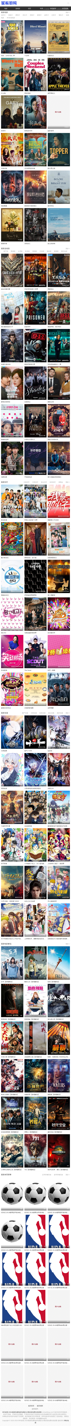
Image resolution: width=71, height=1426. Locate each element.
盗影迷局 (51, 131)
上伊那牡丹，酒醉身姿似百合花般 (35, 939)
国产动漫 (25, 713)
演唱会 (60, 482)
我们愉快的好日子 (7, 327)
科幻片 (25, 15)
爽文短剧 (64, 251)
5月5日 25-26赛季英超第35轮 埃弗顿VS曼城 (39, 1400)
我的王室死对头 (53, 439)
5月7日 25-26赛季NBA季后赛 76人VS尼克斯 (39, 1288)
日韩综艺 (35, 482)
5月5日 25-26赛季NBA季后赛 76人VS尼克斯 (16, 1363)
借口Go (3, 633)
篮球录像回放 (58, 1175)
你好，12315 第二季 (8, 55)
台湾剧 (20, 251)
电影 (5, 8)
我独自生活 (5, 595)
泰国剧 (56, 251)
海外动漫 (60, 713)
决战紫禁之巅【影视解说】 (33, 1057)
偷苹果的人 (51, 93)
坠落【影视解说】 (54, 982)
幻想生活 (51, 55)
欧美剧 (27, 251)
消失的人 (27, 243)
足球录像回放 (46, 1175)
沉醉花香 (4, 477)
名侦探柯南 (28, 826)
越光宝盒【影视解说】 (55, 1132)
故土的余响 (51, 243)
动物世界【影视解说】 (31, 1094)
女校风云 (27, 402)
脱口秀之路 (51, 168)
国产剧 (6, 251)
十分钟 (26, 55)
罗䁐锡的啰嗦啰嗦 (30, 595)
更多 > (68, 12)
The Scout (27, 670)
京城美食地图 (28, 708)
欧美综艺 (53, 482)
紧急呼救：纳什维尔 (54, 327)
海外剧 (49, 251)
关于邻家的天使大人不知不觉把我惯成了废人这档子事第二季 (21, 939)
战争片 (46, 15)
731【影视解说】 (30, 1169)
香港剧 (13, 251)
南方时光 (51, 206)
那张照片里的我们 (30, 206)
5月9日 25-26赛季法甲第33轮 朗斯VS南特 (38, 1212)
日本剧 (42, 251)
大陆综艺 (27, 482)
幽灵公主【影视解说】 (31, 982)
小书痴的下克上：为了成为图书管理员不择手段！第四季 (43, 863)
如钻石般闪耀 (5, 289)
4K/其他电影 (11, 18)
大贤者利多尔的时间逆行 (32, 788)
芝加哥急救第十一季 (54, 364)
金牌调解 (51, 708)
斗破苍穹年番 (5, 826)
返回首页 (31, 1406)
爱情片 (17, 15)
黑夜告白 (51, 289)
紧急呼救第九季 (29, 364)
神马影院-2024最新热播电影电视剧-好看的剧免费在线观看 (21, 1412)
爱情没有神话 (5, 402)
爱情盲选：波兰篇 (30, 557)
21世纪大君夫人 (29, 439)
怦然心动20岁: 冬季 (30, 520)
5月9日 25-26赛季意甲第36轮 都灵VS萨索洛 (16, 1212)
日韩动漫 (34, 713)
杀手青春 (4, 863)
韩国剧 (34, 251)
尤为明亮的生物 (29, 168)
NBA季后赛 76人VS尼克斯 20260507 (13, 1325)
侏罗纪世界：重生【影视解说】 (58, 1169)
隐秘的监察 (5, 439)
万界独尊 (4, 751)
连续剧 (17, 8)
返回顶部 (40, 1406)
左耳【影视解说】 (7, 982)
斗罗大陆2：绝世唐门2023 (10, 901)
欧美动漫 (42, 713)
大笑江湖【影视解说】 (8, 1057)
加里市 (3, 131)
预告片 (61, 15)
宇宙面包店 (28, 477)
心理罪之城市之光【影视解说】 (11, 1169)
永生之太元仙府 (29, 901)
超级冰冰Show (6, 708)
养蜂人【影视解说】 (31, 1132)
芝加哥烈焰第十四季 (31, 289)
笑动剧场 (4, 670)
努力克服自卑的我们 (54, 477)
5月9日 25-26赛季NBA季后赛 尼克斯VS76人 (39, 1250)
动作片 (3, 15)
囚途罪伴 (27, 327)
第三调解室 (51, 595)
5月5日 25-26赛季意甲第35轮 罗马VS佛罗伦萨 (16, 1400)
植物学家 (4, 243)
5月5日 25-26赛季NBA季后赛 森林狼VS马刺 (39, 1363)
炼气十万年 (28, 751)
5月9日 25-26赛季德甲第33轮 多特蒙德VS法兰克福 (18, 1250)
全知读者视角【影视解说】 (10, 1132)
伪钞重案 (4, 206)
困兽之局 (51, 402)
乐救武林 (4, 168)
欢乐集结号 (51, 633)
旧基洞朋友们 (52, 557)
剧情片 (39, 15)
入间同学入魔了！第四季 (56, 863)
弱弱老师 (4, 788)
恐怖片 (32, 15)
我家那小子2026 (53, 520)
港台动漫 (51, 713)
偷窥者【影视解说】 (54, 1094)
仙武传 (50, 751)
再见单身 (4, 520)
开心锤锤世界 (52, 901)
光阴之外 (51, 788)
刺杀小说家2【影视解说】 (10, 1094)
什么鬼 (3, 93)
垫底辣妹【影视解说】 (31, 1019)
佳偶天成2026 (5, 364)
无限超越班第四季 (30, 633)
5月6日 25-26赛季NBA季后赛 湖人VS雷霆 (38, 1325)
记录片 (54, 15)
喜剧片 (10, 15)
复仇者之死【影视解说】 (56, 1019)
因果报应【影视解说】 (8, 1019)
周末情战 (27, 93)
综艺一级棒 (51, 670)
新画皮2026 (28, 131)
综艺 (29, 8)
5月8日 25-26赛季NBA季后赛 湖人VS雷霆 (15, 1288)
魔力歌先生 (5, 557)
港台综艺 (44, 482)
